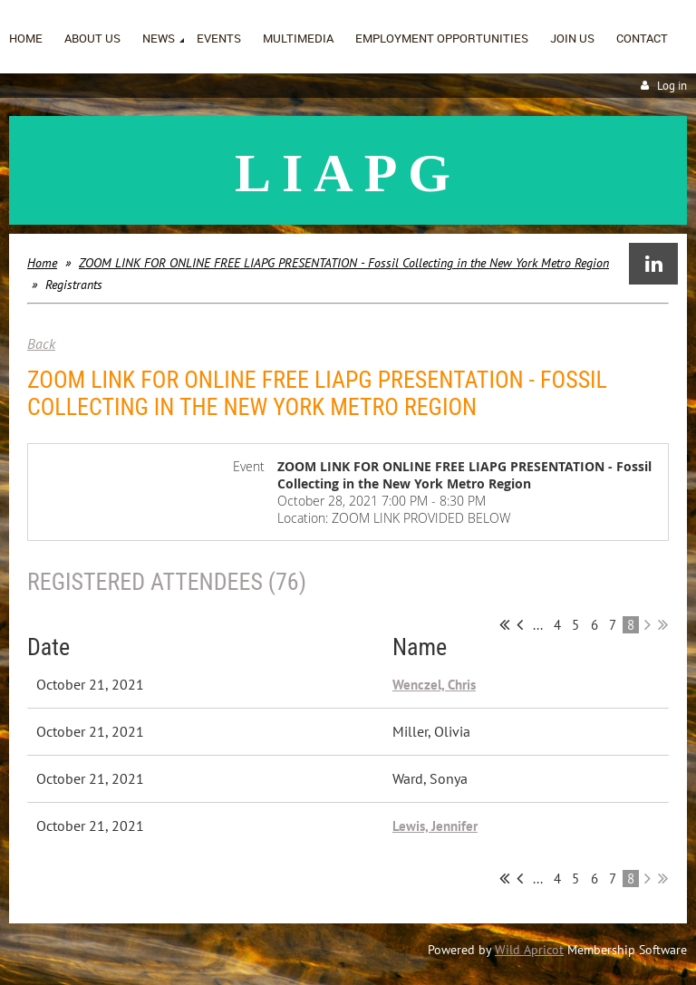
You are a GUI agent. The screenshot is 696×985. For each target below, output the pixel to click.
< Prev (520, 624)
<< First (504, 624)
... (538, 624)
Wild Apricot (529, 950)
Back (41, 343)
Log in (672, 85)
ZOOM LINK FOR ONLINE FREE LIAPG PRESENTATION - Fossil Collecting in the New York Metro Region (344, 263)
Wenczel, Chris (434, 684)
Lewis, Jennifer (435, 826)
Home (42, 263)
